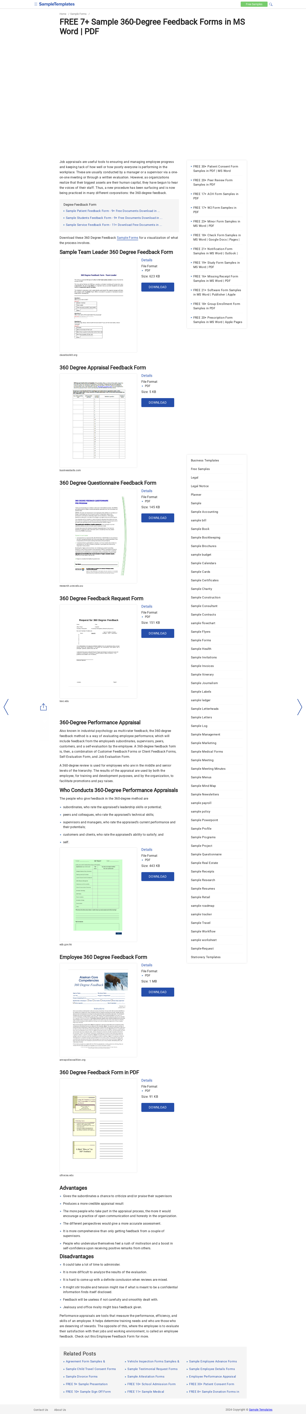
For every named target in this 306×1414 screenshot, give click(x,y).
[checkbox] (35, 3)
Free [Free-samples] (254, 4)
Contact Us (41, 1409)
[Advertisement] (153, 67)
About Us (60, 1409)
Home (63, 13)
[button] (271, 4)
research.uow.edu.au (71, 586)
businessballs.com (70, 470)
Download (158, 287)
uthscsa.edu (66, 1175)
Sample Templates (261, 1409)
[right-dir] (299, 707)
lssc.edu (64, 701)
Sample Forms (78, 13)
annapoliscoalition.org (73, 1060)
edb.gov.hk (66, 944)
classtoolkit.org (68, 355)
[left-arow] (6, 707)
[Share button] (44, 707)
